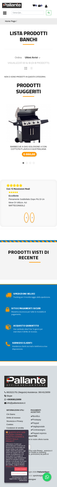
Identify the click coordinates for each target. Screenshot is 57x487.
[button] (23, 163)
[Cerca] (28, 13)
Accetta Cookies (20, 469)
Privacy (39, 451)
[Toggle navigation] (4, 13)
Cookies (9, 424)
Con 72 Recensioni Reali (18, 189)
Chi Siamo (10, 414)
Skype (9, 396)
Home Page (10, 21)
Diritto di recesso (13, 418)
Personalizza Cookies (19, 473)
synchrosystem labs (41, 476)
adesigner (32, 479)
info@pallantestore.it (16, 403)
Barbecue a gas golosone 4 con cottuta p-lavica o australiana (28, 147)
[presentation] (26, 218)
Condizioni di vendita (15, 428)
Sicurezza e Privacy (14, 421)
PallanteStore (43, 472)
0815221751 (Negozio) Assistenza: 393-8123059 (28, 392)
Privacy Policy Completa (15, 466)
